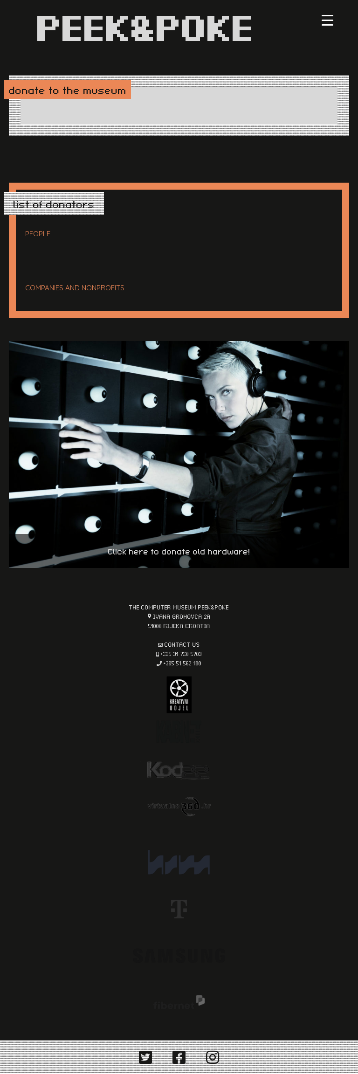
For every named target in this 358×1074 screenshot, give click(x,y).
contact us (182, 644)
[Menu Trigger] (327, 20)
